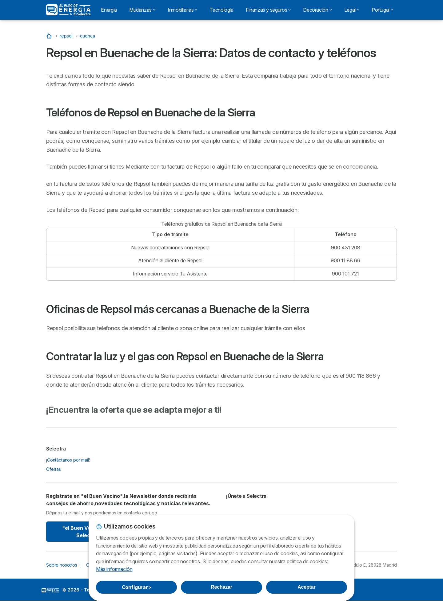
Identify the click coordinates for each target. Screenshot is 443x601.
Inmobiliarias (182, 10)
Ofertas (53, 469)
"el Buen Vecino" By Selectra (87, 531)
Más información (114, 569)
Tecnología (221, 10)
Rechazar (221, 587)
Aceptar (306, 587)
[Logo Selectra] (68, 9)
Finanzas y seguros (268, 10)
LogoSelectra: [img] (50, 590)
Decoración (317, 10)
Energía (109, 10)
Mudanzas (142, 10)
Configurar (136, 587)
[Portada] (50, 35)
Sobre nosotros (61, 565)
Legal (351, 10)
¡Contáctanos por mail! (68, 459)
